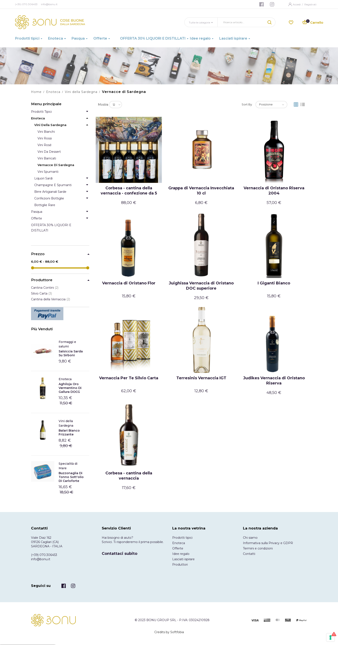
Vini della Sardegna (81, 92)
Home (36, 92)
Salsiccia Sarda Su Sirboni (71, 353)
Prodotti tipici (182, 538)
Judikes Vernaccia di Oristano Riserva (274, 381)
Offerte (177, 548)
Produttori (180, 564)
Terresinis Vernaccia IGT (201, 378)
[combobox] (241, 22)
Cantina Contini (44, 288)
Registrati (310, 4)
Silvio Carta (41, 293)
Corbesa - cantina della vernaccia (128, 476)
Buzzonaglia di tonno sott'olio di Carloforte (71, 477)
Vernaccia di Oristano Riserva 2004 (274, 191)
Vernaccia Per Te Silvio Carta (128, 378)
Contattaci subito (119, 553)
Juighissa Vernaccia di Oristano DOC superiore (201, 286)
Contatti (249, 554)
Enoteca (53, 92)
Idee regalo (180, 554)
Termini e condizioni (258, 548)
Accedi (297, 4)
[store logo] (50, 22)
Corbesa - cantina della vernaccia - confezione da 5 (129, 191)
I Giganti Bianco (274, 283)
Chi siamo (250, 538)
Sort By (247, 104)
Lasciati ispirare (183, 559)
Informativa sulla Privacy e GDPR (268, 543)
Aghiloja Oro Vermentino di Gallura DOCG (70, 388)
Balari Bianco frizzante (69, 432)
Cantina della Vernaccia (50, 299)
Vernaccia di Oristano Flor (128, 283)
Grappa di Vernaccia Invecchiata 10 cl (201, 191)
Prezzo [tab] (38, 254)
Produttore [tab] (41, 280)
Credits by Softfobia (169, 632)
